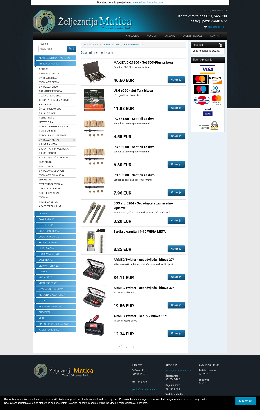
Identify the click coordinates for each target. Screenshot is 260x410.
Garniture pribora (50, 91)
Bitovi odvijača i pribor (53, 157)
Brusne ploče (47, 113)
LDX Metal (45, 179)
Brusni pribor (47, 153)
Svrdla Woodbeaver (51, 170)
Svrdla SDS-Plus (49, 73)
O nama (170, 35)
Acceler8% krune (49, 193)
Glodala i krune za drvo (54, 100)
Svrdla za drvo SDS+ (51, 175)
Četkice (43, 69)
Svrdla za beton (49, 82)
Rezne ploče (46, 117)
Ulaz (207, 10)
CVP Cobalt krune (49, 188)
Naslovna (132, 35)
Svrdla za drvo (48, 86)
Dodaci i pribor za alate (53, 126)
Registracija (219, 10)
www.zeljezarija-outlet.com (148, 2)
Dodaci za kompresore (53, 135)
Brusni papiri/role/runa (54, 148)
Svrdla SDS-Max (48, 78)
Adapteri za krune (50, 206)
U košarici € (215, 27)
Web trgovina (91, 45)
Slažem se (245, 401)
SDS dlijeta (46, 166)
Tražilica (43, 43)
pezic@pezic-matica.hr (145, 389)
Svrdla (43, 197)
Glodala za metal (50, 95)
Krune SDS (45, 104)
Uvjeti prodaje (192, 35)
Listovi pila (46, 122)
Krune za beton (48, 201)
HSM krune (45, 162)
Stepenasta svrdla (51, 184)
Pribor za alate (111, 45)
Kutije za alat (47, 131)
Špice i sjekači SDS (50, 108)
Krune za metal (48, 144)
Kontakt (216, 35)
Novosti (152, 35)
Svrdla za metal (49, 140)
